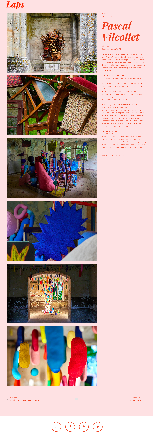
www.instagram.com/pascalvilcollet (114, 155)
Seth (136, 105)
